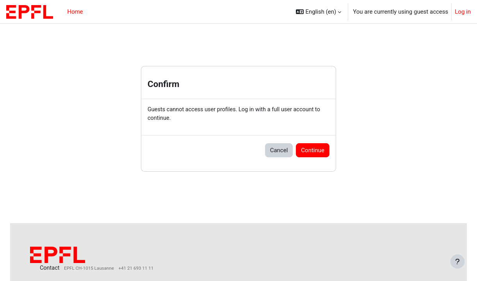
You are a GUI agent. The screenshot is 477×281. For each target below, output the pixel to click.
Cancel (279, 150)
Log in (463, 11)
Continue (312, 150)
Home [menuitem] (75, 11)
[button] (318, 11)
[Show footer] (457, 261)
